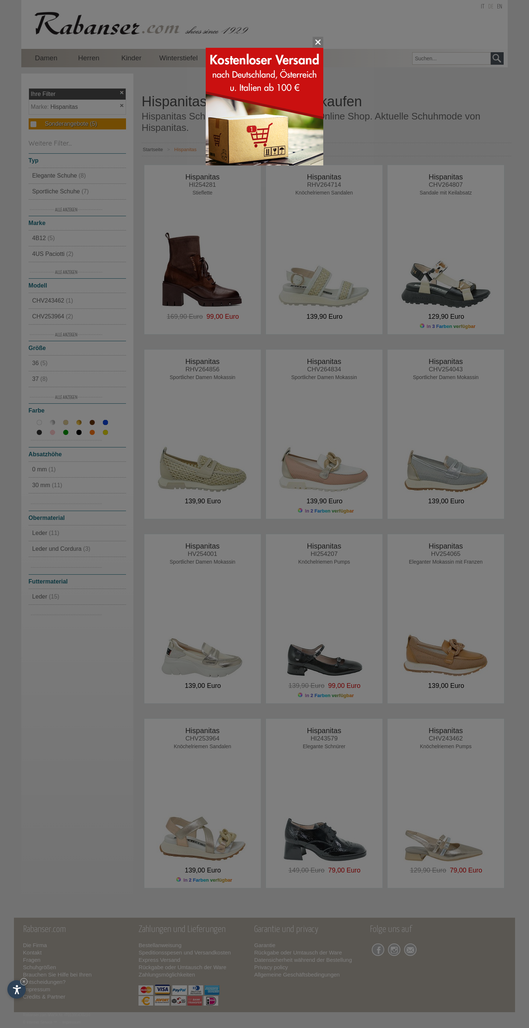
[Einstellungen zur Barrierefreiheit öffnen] (16, 989)
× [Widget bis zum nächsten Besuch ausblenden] (23, 981)
